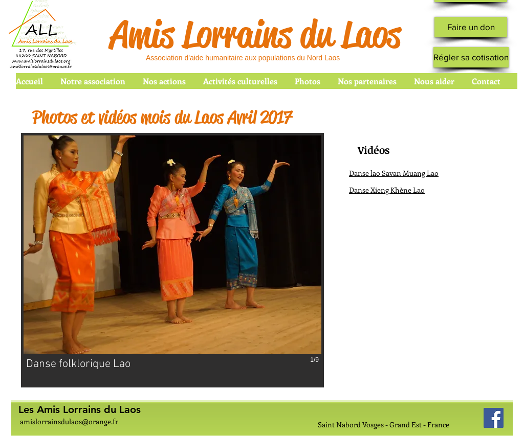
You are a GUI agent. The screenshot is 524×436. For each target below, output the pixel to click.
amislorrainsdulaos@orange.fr (69, 421)
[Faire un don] (470, 27)
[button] (172, 260)
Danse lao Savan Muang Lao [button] (394, 173)
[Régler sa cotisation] (471, 57)
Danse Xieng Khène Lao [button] (387, 190)
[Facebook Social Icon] (494, 418)
